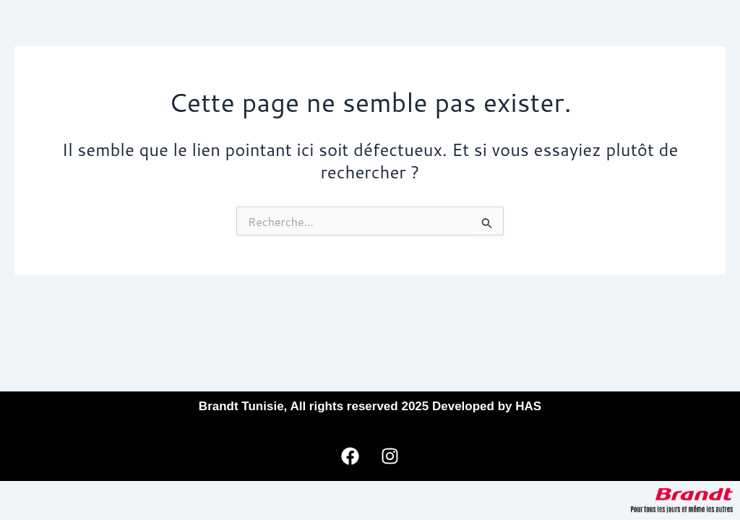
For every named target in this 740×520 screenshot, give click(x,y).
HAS (528, 406)
